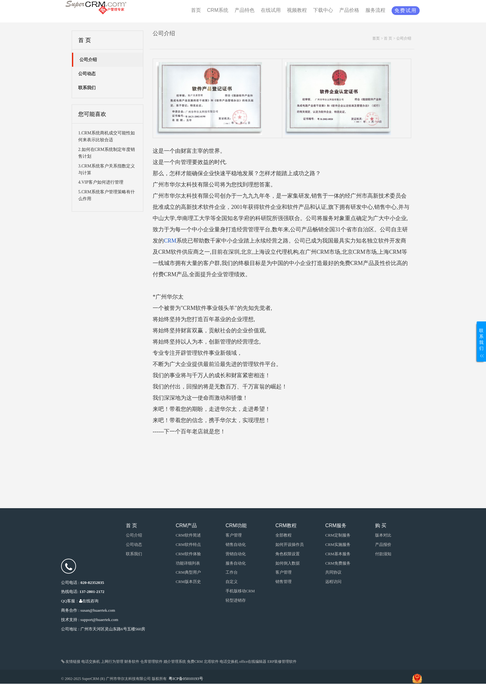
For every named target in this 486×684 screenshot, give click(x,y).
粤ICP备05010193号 (186, 678)
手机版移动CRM (240, 591)
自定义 (232, 581)
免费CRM (195, 661)
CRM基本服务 (337, 554)
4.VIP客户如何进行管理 (100, 182)
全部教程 (283, 535)
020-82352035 (92, 582)
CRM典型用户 (188, 572)
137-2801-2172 (91, 591)
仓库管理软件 (151, 661)
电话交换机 (90, 661)
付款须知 (383, 554)
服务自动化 (236, 563)
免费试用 (405, 10)
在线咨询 (88, 601)
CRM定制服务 (337, 535)
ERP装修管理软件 (282, 661)
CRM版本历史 (188, 581)
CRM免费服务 (337, 563)
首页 (376, 38)
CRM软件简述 (188, 535)
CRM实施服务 (337, 544)
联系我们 (134, 554)
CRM (170, 241)
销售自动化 (236, 544)
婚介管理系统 (175, 661)
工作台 (232, 572)
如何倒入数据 (287, 563)
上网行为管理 (112, 661)
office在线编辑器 (253, 661)
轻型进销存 (236, 600)
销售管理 (283, 581)
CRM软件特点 (188, 544)
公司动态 (134, 544)
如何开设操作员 (289, 544)
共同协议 (333, 572)
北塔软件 (211, 661)
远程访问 (333, 581)
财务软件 (131, 661)
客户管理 (283, 572)
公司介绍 (403, 38)
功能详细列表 (188, 563)
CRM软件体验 (188, 554)
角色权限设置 (287, 554)
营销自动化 (236, 554)
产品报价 (383, 544)
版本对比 (383, 535)
